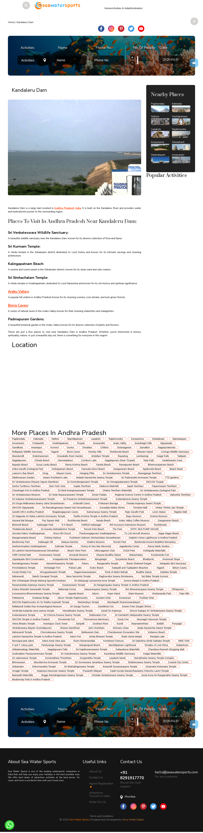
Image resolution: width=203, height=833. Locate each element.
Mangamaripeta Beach (24, 537)
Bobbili (160, 623)
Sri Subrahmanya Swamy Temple (78, 653)
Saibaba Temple (168, 572)
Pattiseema (18, 597)
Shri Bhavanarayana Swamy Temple (144, 589)
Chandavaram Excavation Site (124, 632)
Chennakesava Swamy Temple (56, 632)
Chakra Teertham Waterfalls (117, 490)
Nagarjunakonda (166, 447)
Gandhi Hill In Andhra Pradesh (28, 511)
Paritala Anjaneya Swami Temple (143, 503)
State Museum (136, 593)
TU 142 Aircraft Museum (137, 533)
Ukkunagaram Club (104, 550)
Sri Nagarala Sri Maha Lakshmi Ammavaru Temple (38, 516)
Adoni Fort (75, 636)
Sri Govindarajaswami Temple (82, 481)
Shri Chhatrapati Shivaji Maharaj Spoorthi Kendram (39, 580)
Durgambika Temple (90, 658)
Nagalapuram (19, 460)
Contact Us (96, 777)
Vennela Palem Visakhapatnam (28, 533)
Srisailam (87, 447)
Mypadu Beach (20, 464)
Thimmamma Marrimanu (96, 619)
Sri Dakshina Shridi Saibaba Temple (151, 640)
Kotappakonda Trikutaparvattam (69, 559)
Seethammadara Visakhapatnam (29, 546)
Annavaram (18, 443)
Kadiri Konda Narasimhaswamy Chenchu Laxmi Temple (139, 670)
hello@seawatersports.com (176, 772)
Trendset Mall (140, 507)
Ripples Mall (180, 511)
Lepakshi (95, 438)
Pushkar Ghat (146, 597)
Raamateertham (139, 623)
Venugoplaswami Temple (53, 572)
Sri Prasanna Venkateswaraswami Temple (85, 499)
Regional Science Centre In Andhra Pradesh (138, 494)
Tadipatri (181, 456)
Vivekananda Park (161, 593)
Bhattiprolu (148, 559)
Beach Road (176, 468)
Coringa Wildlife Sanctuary (175, 451)
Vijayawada (166, 443)
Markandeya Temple (88, 602)
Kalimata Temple (63, 546)
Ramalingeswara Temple (25, 563)
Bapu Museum (134, 516)
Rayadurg (123, 456)
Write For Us (97, 802)
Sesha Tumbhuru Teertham (26, 486)
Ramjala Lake (157, 636)
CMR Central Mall (21, 554)
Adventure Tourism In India (99, 794)
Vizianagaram (124, 447)
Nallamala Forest (67, 589)
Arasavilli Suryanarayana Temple (120, 666)
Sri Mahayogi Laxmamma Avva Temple (94, 580)
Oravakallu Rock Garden (70, 456)
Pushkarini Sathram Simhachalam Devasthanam (95, 537)
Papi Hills (184, 593)
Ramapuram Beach (129, 464)
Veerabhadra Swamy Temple (77, 610)
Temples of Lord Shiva (156, 645)
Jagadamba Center (129, 546)
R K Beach (67, 524)
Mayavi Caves (63, 473)
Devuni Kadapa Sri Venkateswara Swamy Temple (156, 610)
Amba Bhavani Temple (101, 636)
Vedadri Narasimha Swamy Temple (94, 477)
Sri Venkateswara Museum (26, 494)
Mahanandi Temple (22, 632)
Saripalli (80, 623)
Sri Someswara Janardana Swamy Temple (97, 662)
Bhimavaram (18, 662)
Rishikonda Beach (119, 451)
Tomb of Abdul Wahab (116, 572)
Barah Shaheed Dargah (139, 563)
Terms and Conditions (101, 816)
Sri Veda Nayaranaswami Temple (66, 494)
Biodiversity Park (21, 542)
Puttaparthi (38, 443)
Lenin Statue (159, 511)
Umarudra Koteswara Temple (161, 666)
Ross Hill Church (62, 533)
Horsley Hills (95, 451)
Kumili (120, 623)
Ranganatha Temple (107, 563)
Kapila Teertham (82, 486)
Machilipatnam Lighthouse (122, 645)
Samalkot (145, 447)
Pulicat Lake (75, 567)
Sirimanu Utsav (121, 627)
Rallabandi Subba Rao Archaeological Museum (37, 606)
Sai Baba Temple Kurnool (154, 576)
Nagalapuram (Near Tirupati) (120, 460)
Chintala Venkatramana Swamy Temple (112, 675)
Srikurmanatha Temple (44, 666)
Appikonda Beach (152, 468)
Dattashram (182, 645)
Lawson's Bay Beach (23, 473)
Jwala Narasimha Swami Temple (154, 627)
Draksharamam (41, 456)
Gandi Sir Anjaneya (111, 610)
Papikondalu (18, 438)
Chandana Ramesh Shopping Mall (166, 649)
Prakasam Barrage (108, 503)
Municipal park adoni (23, 640)
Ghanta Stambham (70, 627)
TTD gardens (172, 477)
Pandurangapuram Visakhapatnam (97, 533)
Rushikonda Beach (78, 520)
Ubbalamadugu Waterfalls (25, 649)
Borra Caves (73, 451)
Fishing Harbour (52, 537)
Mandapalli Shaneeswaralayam (123, 602)
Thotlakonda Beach (22, 529)
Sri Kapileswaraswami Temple (91, 649)
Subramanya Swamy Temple (101, 511)
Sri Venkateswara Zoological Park (158, 490)
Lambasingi (142, 456)
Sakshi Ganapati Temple (45, 576)
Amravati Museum (78, 554)
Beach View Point (77, 550)
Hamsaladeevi (65, 460)
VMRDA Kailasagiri (91, 524)
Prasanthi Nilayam (92, 670)
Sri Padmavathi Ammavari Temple (139, 477)
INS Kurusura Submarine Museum (128, 524)
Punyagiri (177, 623)
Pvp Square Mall (50, 520)
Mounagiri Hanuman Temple (152, 619)
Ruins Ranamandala (84, 640)
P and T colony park (22, 645)
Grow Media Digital (133, 820)
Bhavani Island (145, 451)
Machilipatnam (75, 438)
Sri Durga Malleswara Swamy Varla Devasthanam (38, 503)
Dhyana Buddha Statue (108, 554)
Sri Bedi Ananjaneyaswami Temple (76, 490)
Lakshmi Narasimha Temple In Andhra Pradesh (37, 636)
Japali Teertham (135, 486)
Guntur (70, 447)
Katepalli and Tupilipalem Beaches (130, 567)
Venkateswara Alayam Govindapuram (32, 627)
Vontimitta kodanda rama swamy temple (33, 610)
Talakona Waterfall (109, 486)
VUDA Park (129, 550)
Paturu (85, 563)
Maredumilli (18, 456)
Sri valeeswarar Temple (24, 658)
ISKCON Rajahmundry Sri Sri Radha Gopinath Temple (40, 602)
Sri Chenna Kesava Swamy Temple (62, 615)
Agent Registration (101, 785)
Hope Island (113, 593)
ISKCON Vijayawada (23, 507)
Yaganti (55, 451)
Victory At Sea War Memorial (96, 546)
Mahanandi (18, 576)
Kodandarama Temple (23, 615)
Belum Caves (180, 567)
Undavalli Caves (81, 503)
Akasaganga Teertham (150, 473)
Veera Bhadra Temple (23, 623)
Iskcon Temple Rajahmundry (73, 597)
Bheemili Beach (20, 524)
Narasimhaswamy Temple (59, 563)
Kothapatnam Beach (62, 468)
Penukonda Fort (66, 619)
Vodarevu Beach (156, 632)
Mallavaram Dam (90, 632)
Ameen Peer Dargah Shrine (136, 606)
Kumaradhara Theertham (58, 658)
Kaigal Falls (163, 456)
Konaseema (137, 438)
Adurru (95, 593)
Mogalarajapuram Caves (65, 511)
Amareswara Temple (50, 554)
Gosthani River (100, 623)
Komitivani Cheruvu (113, 640)
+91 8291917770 (133, 775)
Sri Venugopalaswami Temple (122, 481)
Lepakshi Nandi (117, 658)
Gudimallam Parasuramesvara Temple (32, 653)
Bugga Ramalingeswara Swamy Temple (62, 675)
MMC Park (184, 640)
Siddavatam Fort (97, 615)
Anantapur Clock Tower (55, 623)
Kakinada (38, 438)
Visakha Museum (95, 542)
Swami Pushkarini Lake (55, 477)
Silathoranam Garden (23, 477)
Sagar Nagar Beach (168, 533)
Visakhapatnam (60, 443)
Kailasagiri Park (45, 524)
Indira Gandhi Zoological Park (27, 468)
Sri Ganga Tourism (80, 606)
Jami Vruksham (96, 627)
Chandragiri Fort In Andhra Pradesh (31, 490)
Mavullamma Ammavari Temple (50, 662)
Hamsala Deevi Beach (93, 468)
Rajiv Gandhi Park (134, 511)
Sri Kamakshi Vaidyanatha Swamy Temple (137, 615)
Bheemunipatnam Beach (161, 464)
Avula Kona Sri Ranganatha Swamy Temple (164, 675)
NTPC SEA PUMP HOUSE (144, 529)
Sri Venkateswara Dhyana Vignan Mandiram (35, 481)
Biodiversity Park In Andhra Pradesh (31, 679)
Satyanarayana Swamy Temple (100, 589)
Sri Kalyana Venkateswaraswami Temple (33, 499)
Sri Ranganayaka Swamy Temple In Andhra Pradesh (121, 584)
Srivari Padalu (99, 494)
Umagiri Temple (20, 670)
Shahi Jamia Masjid (131, 636)
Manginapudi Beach (89, 645)
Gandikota (17, 447)
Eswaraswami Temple (73, 584)
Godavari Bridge (40, 597)
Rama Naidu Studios (159, 546)
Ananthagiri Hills (143, 443)
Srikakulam (18, 666)
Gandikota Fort (106, 606)
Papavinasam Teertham (164, 486)
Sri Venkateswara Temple (116, 473)
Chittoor (104, 447)
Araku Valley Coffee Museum (134, 520)
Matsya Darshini (69, 542)
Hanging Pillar (87, 473)
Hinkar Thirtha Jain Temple (170, 507)
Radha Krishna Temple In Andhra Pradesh (96, 516)
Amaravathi (99, 443)
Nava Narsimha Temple (78, 576)
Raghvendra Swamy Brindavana (116, 576)
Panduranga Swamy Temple (56, 645)
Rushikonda (160, 524)
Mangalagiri (101, 559)
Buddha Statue (144, 572)
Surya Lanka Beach (46, 464)
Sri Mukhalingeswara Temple (79, 666)
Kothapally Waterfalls (154, 550)
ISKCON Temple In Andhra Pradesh (31, 619)
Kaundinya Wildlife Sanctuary (119, 653)
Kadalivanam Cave (172, 460)
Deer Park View (57, 486)
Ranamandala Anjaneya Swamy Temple (33, 584)
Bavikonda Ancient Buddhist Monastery (155, 542)
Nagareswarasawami (85, 572)
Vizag (45, 473)
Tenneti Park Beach (94, 529)
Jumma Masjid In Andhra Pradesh (141, 580)
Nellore (55, 438)
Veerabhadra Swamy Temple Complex (154, 658)
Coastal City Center (178, 662)
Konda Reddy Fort (21, 572)
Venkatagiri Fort (52, 567)
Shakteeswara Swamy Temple (144, 662)
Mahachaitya (136, 554)
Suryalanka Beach (124, 559)
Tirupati (81, 443)
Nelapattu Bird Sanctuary (173, 563)
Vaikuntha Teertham (180, 494)
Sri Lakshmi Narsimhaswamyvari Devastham (35, 550)
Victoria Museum (158, 516)
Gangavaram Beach (123, 468)
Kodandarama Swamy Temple (131, 499)
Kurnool (54, 447)
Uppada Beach (76, 593)
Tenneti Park (119, 542)
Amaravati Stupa (171, 559)
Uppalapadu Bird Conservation (28, 559)
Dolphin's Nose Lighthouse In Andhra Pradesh (153, 537)
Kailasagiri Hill (45, 542)
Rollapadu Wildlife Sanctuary (27, 451)
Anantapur (36, 447)
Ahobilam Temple (100, 456)
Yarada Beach (103, 464)
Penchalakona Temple (23, 567)
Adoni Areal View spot (53, 640)
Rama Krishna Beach (76, 464)
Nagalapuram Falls (58, 649)
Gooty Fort (123, 619)
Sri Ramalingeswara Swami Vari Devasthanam (66, 507)
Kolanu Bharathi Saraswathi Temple (31, 589)
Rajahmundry (116, 438)
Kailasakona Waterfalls (128, 649)
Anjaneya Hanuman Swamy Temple (55, 670)
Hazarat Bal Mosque (23, 520)
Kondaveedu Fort (160, 554)
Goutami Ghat (103, 597)
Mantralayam (179, 438)
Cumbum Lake (89, 460)
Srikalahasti (158, 438)
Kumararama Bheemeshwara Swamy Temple (36, 593)
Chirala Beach (42, 460)
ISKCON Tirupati (155, 481)
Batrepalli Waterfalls (22, 675)
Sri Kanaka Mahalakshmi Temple (58, 529)
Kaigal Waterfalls (152, 653)
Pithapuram (178, 589)
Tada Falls (148, 460)
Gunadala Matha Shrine (112, 507)
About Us (95, 771)
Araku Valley (119, 443)
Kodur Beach (97, 567)
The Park (117, 529)
